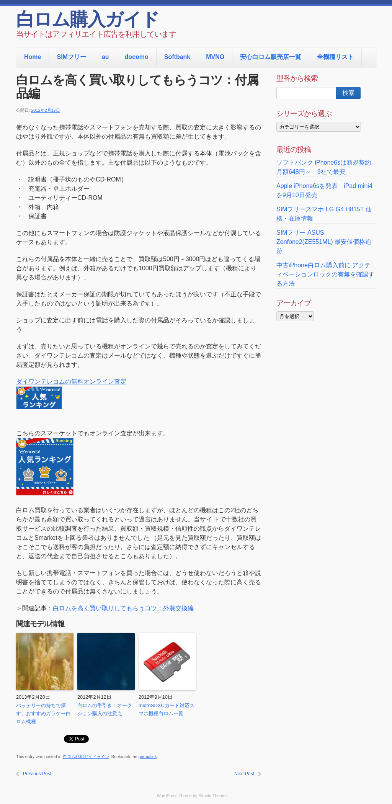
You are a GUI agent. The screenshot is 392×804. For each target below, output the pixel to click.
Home (32, 57)
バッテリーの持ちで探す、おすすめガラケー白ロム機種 (43, 713)
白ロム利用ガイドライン (86, 756)
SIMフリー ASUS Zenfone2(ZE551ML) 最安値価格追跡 (323, 241)
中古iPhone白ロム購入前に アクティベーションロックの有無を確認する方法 (325, 274)
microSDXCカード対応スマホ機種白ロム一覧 (166, 709)
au (105, 57)
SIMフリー (71, 57)
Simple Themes (212, 795)
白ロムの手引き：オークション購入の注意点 (104, 709)
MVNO (215, 57)
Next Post (244, 773)
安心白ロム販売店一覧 (270, 57)
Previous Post (37, 773)
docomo (137, 57)
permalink (148, 756)
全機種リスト (335, 57)
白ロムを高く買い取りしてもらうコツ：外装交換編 (123, 608)
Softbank (177, 57)
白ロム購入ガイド (87, 21)
